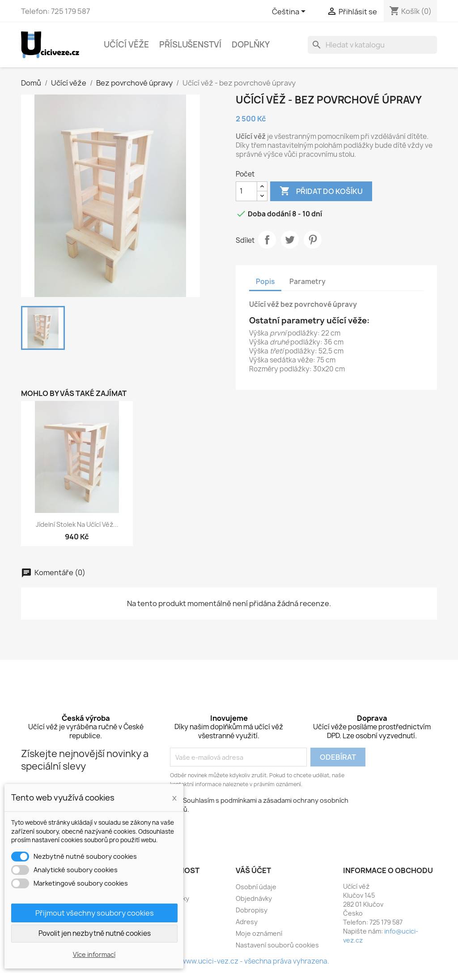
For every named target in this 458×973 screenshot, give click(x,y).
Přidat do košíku (321, 191)
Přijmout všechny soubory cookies (94, 913)
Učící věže (126, 44)
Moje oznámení (259, 933)
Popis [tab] (265, 281)
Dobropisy (251, 910)
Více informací (94, 954)
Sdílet (267, 240)
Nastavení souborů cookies (277, 945)
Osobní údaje (256, 887)
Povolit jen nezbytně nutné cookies (94, 933)
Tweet (290, 240)
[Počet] (246, 191)
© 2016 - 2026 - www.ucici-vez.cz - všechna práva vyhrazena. (229, 961)
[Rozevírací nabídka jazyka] (290, 12)
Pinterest (313, 240)
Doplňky (251, 44)
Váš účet (253, 870)
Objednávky (254, 898)
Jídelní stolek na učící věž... (77, 524)
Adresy (247, 921)
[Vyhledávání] (372, 45)
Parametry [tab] (307, 281)
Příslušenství (190, 44)
